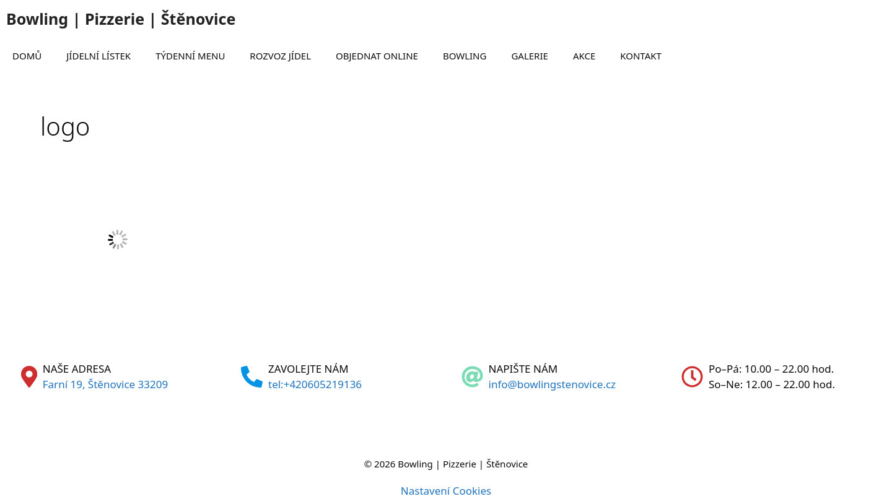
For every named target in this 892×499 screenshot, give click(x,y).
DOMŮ (27, 56)
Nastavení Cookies (446, 491)
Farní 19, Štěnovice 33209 (105, 384)
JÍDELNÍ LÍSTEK (98, 56)
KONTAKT (641, 56)
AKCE (584, 56)
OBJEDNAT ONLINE (377, 56)
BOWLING (465, 56)
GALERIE (529, 56)
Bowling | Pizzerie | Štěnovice (120, 18)
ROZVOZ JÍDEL (280, 56)
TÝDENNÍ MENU (190, 56)
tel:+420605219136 (315, 384)
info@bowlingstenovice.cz (552, 384)
